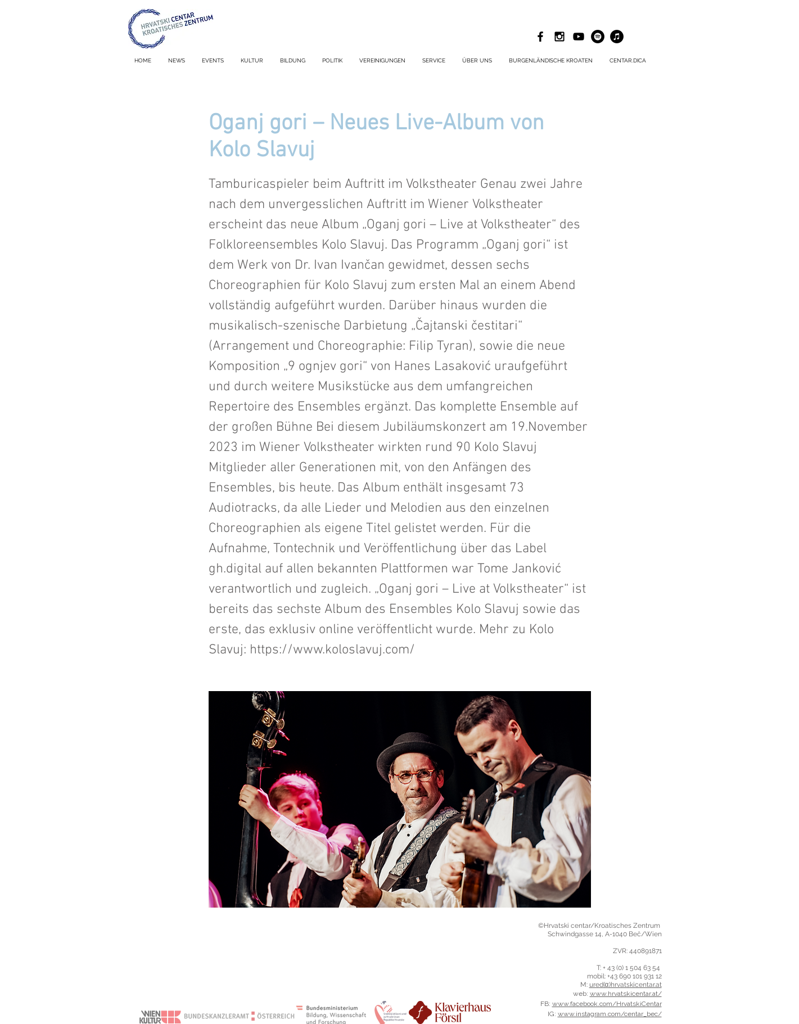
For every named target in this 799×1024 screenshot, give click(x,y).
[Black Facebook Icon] (540, 36)
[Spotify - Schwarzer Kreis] (597, 36)
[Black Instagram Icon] (559, 36)
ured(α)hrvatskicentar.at (625, 985)
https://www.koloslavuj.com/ (332, 650)
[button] (434, 60)
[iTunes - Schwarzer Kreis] (617, 36)
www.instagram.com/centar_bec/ (610, 1014)
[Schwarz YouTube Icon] (578, 36)
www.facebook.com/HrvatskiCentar (607, 1004)
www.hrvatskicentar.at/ (626, 994)
